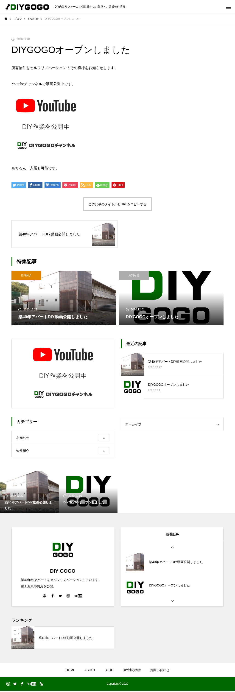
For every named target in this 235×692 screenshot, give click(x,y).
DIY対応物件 (132, 671)
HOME (70, 671)
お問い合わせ (159, 671)
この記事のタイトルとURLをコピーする (117, 204)
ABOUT (89, 671)
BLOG (109, 671)
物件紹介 (26, 275)
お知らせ (133, 275)
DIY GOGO (63, 572)
